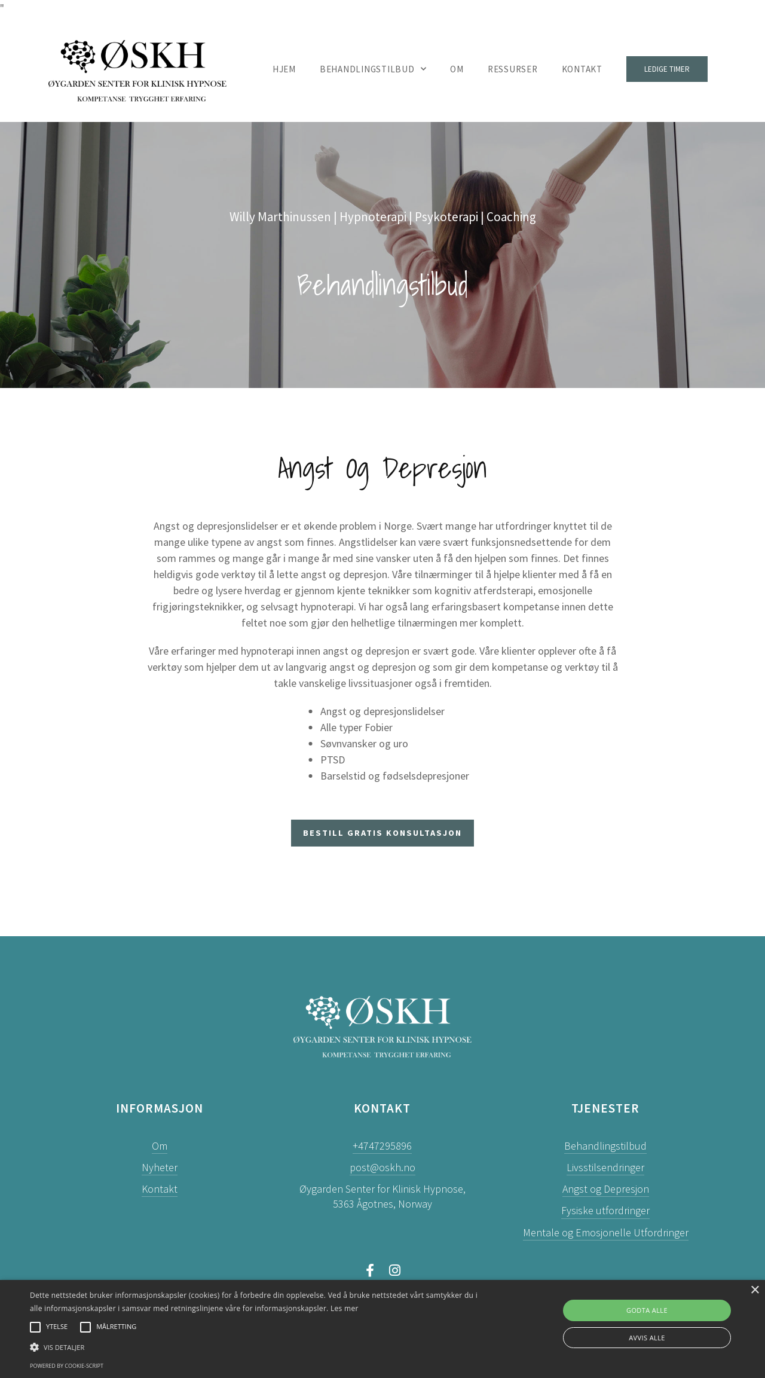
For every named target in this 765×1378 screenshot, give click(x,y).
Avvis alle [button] (647, 1337)
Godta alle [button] (647, 1310)
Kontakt (582, 69)
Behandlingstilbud (373, 69)
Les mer (345, 1308)
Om (457, 69)
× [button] (754, 1290)
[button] (259, 1347)
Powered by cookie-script (66, 1366)
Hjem (284, 69)
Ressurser (513, 69)
